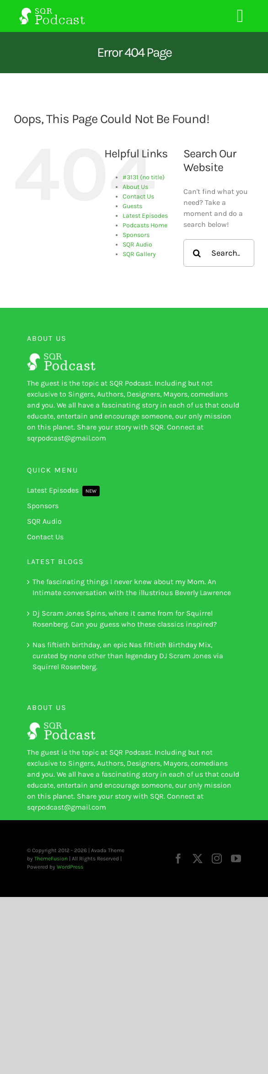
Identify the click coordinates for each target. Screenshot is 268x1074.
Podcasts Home (145, 225)
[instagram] (217, 859)
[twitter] (198, 859)
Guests (132, 206)
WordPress (70, 867)
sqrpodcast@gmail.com (66, 438)
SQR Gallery (139, 254)
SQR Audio (137, 244)
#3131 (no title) (144, 177)
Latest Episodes (145, 216)
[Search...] (218, 253)
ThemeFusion (51, 858)
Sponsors (136, 235)
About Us (135, 187)
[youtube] (236, 859)
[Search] (197, 253)
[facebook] (178, 859)
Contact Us (138, 196)
